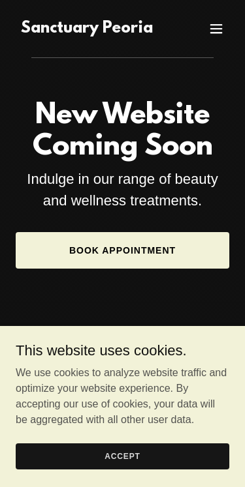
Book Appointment (122, 250)
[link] (87, 29)
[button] (216, 29)
